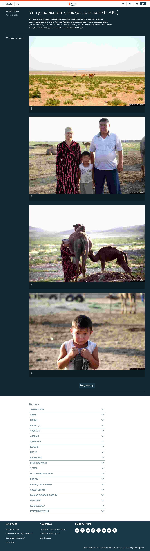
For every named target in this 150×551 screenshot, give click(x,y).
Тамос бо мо (10, 542)
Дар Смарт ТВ (45, 538)
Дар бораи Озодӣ (12, 529)
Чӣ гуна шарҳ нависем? (15, 538)
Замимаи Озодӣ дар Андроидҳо (53, 529)
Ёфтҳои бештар (86, 386)
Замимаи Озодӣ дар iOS (49, 534)
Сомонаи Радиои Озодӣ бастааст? (19, 534)
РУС (123, 4)
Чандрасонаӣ (12, 11)
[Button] (15, 38)
